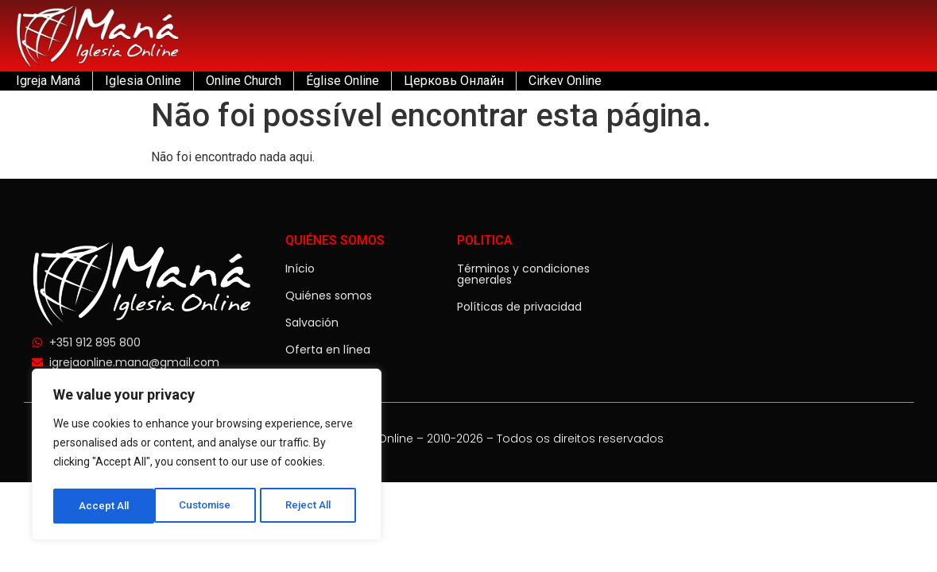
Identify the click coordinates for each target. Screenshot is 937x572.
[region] (206, 456)
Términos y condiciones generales (523, 274)
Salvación (312, 322)
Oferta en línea (327, 350)
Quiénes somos (328, 295)
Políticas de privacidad (519, 307)
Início (300, 268)
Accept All (311, 506)
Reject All (209, 506)
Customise (104, 506)
